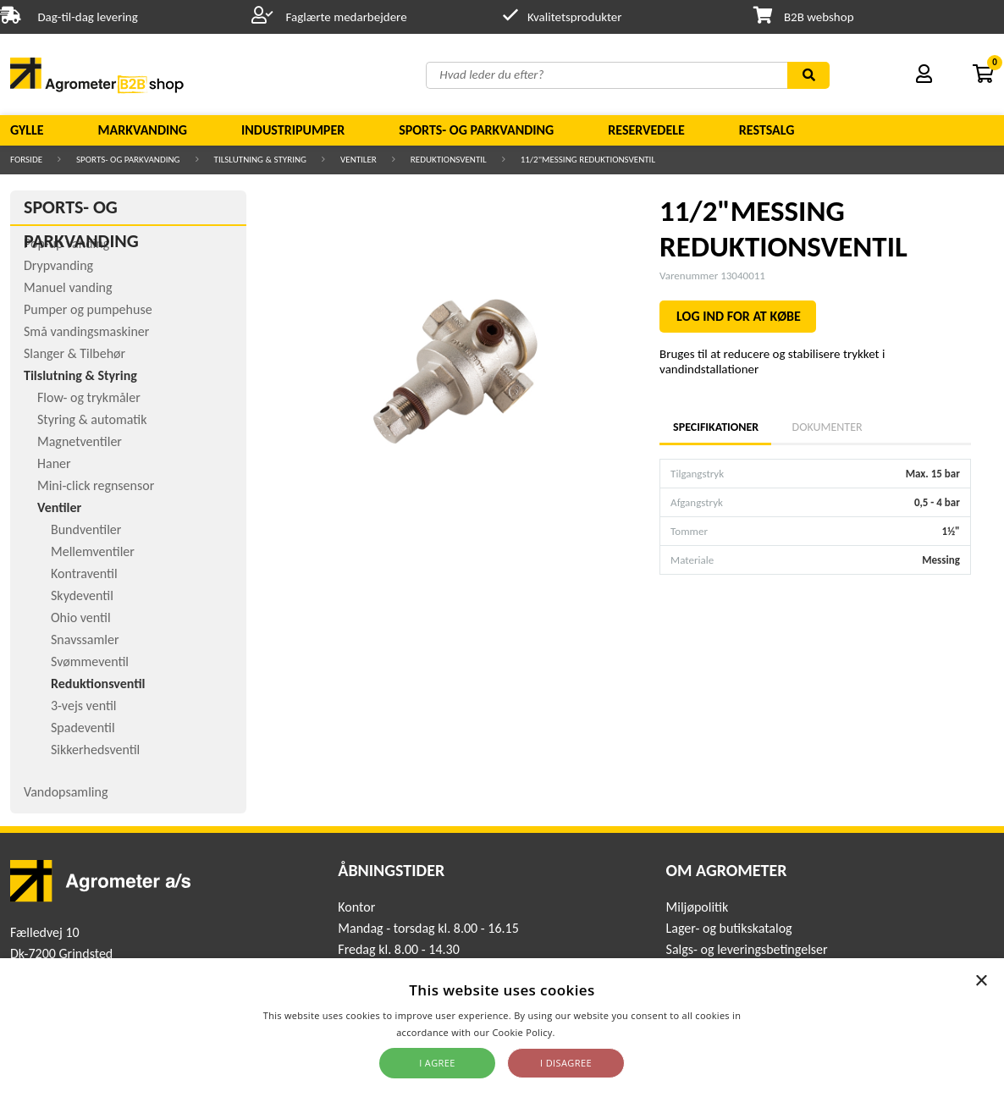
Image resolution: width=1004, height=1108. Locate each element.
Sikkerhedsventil (95, 749)
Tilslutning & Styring (260, 159)
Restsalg (767, 130)
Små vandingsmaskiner (86, 331)
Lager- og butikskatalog (729, 928)
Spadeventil (83, 727)
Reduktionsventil (449, 159)
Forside (26, 159)
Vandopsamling (66, 792)
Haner (54, 463)
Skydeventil (82, 595)
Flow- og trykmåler (89, 397)
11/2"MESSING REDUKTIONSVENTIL (588, 159)
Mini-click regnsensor (95, 485)
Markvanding (142, 130)
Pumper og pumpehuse (88, 309)
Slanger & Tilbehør (74, 353)
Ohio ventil (81, 617)
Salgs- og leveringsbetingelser (747, 949)
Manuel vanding (68, 287)
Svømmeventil (90, 661)
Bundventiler (86, 529)
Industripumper (293, 130)
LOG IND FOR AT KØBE (738, 316)
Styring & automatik (91, 419)
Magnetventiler (79, 441)
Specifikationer (715, 427)
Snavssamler (85, 639)
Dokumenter (827, 427)
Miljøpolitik (697, 907)
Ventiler (358, 159)
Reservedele (646, 130)
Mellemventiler (93, 551)
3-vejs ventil (83, 705)
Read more (583, 1032)
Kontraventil (84, 573)
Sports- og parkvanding (476, 130)
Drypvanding (58, 265)
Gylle (27, 130)
